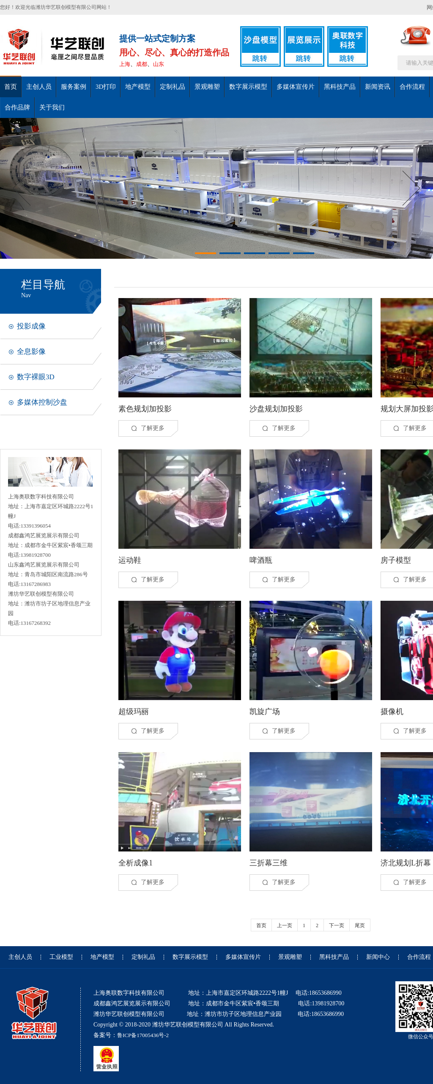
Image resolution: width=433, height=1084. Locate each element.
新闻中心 (378, 957)
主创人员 (39, 86)
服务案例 (73, 86)
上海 (124, 64)
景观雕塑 (207, 86)
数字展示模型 (248, 86)
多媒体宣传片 (296, 86)
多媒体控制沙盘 (42, 402)
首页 (10, 86)
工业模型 (61, 957)
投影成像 (31, 326)
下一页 (336, 925)
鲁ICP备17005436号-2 (143, 1035)
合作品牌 (17, 107)
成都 (141, 64)
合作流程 (412, 86)
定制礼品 (172, 86)
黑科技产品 (340, 86)
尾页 (360, 925)
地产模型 (138, 86)
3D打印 (106, 86)
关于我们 (52, 107)
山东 (158, 64)
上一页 (284, 925)
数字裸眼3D (36, 377)
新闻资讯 (377, 86)
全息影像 (31, 352)
